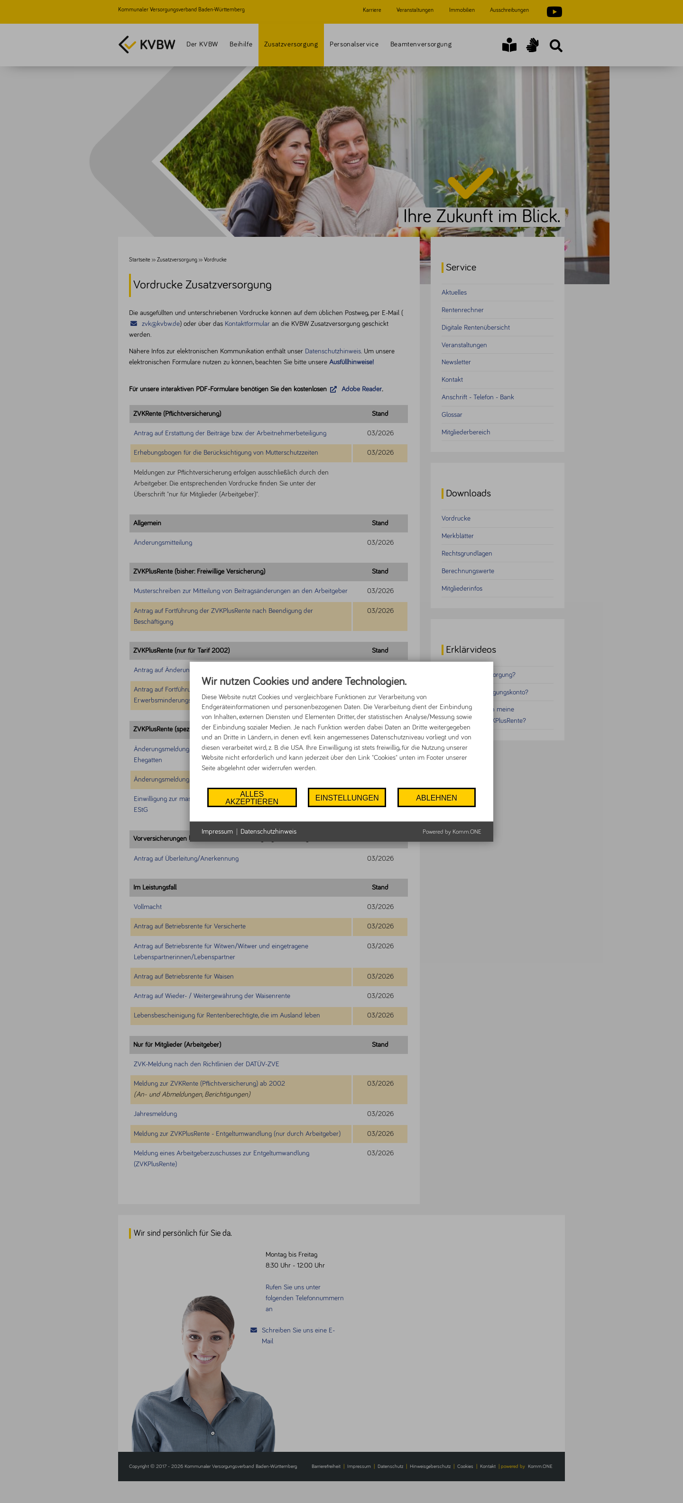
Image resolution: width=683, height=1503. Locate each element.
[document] (341, 730)
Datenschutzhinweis (268, 831)
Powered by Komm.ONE (452, 832)
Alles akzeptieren (251, 797)
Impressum (217, 831)
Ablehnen (436, 797)
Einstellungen (347, 797)
